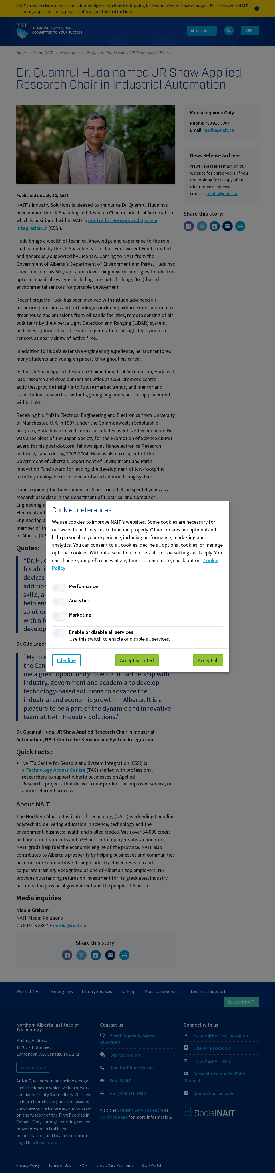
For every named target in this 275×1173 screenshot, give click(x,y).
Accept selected (137, 660)
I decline (66, 660)
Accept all (208, 660)
